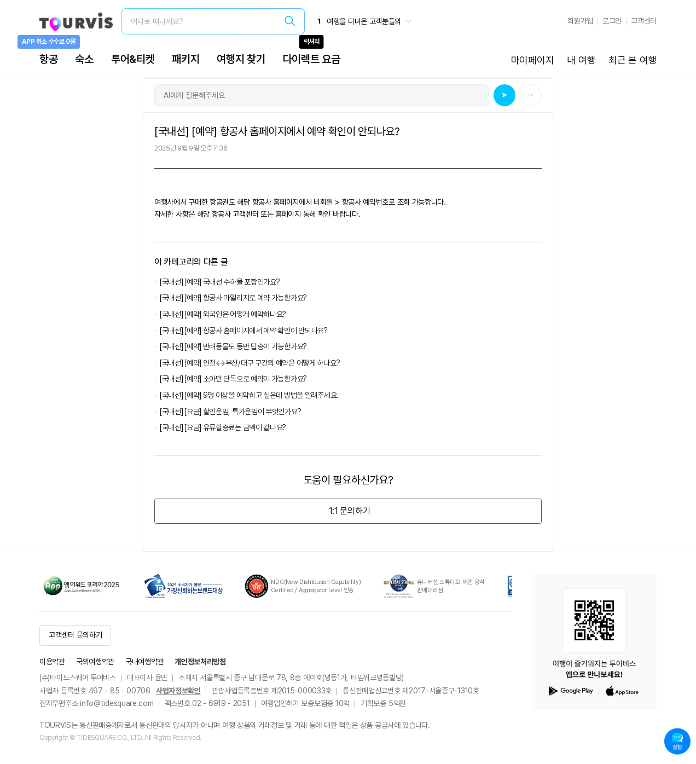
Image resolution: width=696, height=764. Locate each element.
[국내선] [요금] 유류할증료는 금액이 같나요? (223, 427)
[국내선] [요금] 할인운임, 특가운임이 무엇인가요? (230, 411)
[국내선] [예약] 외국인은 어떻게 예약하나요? (223, 314)
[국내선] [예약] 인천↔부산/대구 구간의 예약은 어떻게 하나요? (251, 362)
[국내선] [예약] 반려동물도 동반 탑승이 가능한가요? (235, 346)
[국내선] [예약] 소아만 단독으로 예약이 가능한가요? (233, 378)
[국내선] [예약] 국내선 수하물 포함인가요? (220, 281)
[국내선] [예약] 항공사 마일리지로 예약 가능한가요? (233, 297)
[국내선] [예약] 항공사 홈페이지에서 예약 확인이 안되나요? (244, 330)
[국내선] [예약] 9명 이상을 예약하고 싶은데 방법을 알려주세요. (250, 395)
